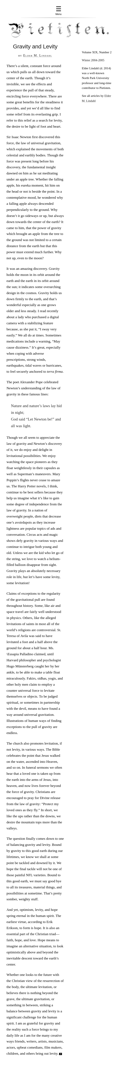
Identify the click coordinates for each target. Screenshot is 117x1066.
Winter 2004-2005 (93, 60)
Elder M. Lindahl (37, 55)
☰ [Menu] (58, 10)
